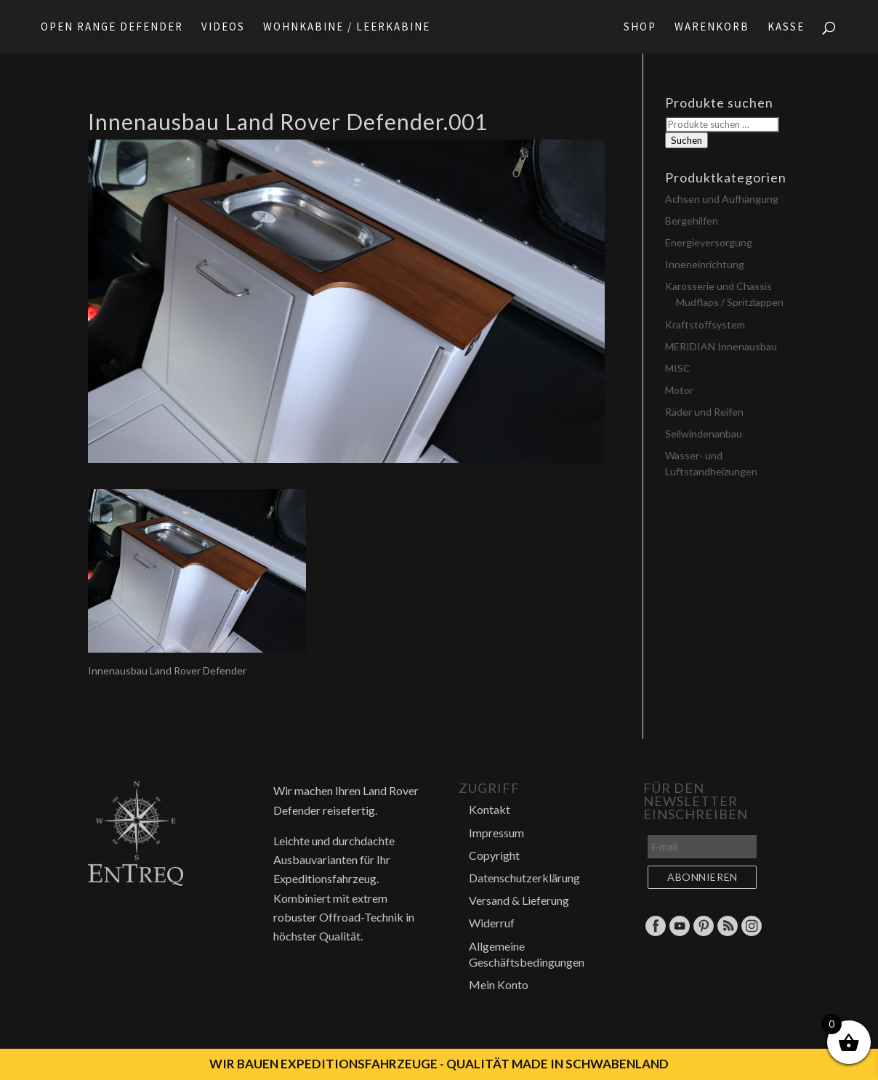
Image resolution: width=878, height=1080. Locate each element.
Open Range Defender (112, 27)
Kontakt (489, 809)
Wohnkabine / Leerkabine (346, 27)
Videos (223, 27)
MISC (677, 368)
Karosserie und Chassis (718, 286)
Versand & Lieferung (519, 900)
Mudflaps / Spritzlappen (730, 302)
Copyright (494, 855)
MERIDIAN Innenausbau (721, 346)
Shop (640, 27)
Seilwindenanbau (703, 433)
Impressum (496, 832)
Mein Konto (498, 984)
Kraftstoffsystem (705, 324)
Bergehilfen (691, 220)
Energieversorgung (708, 242)
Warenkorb (711, 27)
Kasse (786, 27)
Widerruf (492, 923)
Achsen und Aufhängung (721, 199)
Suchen (686, 140)
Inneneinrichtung (704, 264)
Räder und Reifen (704, 412)
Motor (679, 390)
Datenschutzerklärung (524, 877)
